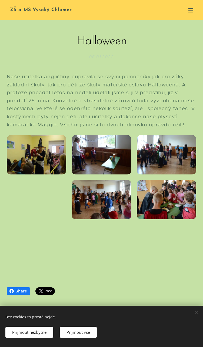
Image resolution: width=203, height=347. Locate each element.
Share (18, 291)
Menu (190, 10)
